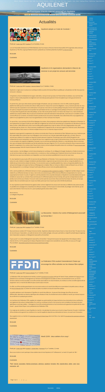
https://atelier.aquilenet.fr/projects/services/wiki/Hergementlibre (33, 243)
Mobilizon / (52, 1)
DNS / (56, 1)
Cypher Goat (19, 44)
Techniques (42, 348)
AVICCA (78, 277)
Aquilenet (52, 4)
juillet (90, 69)
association (22, 364)
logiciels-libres (64, 364)
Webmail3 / (26, 1)
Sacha (90, 297)
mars (90, 139)
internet (16, 364)
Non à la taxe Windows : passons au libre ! (93, 23)
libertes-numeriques (32, 364)
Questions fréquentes (43, 14)
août (90, 100)
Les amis (65, 14)
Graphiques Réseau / (84, 1)
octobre (90, 114)
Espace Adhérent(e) (100, 1)
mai (90, 73)
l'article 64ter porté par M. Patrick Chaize (39, 316)
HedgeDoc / (69, 1)
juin (90, 71)
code (74, 364)
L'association (34, 14)
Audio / (34, 1)
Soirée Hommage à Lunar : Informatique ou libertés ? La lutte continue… (93, 43)
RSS (90, 317)
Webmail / (16, 1)
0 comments (13, 57)
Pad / (62, 1)
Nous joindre (71, 14)
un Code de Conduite (67, 50)
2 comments (13, 202)
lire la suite (13, 54)
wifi (18, 366)
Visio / (37, 1)
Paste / (65, 1)
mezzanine (13, 366)
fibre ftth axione (92, 233)
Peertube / (41, 1)
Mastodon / (46, 1)
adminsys (41, 364)
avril (90, 58)
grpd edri (91, 254)
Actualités (27, 14)
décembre (91, 56)
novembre (91, 125)
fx (89, 312)
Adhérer (78, 14)
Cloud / (31, 1)
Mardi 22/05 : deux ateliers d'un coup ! (55, 336)
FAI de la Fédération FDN (17, 288)
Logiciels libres (34, 348)
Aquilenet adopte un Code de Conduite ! (55, 29)
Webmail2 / (21, 1)
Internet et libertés (35, 86)
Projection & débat (93, 224)
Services (52, 14)
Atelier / (78, 1)
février (90, 61)
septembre (91, 109)
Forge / (59, 1)
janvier (90, 63)
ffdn (58, 364)
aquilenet (47, 364)
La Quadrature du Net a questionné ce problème (53, 171)
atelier (70, 364)
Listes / (74, 1)
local (78, 364)
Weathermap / (92, 1)
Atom (93, 317)
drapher (90, 300)
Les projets (58, 14)
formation (53, 364)
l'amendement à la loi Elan (47, 277)
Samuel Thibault (92, 308)
